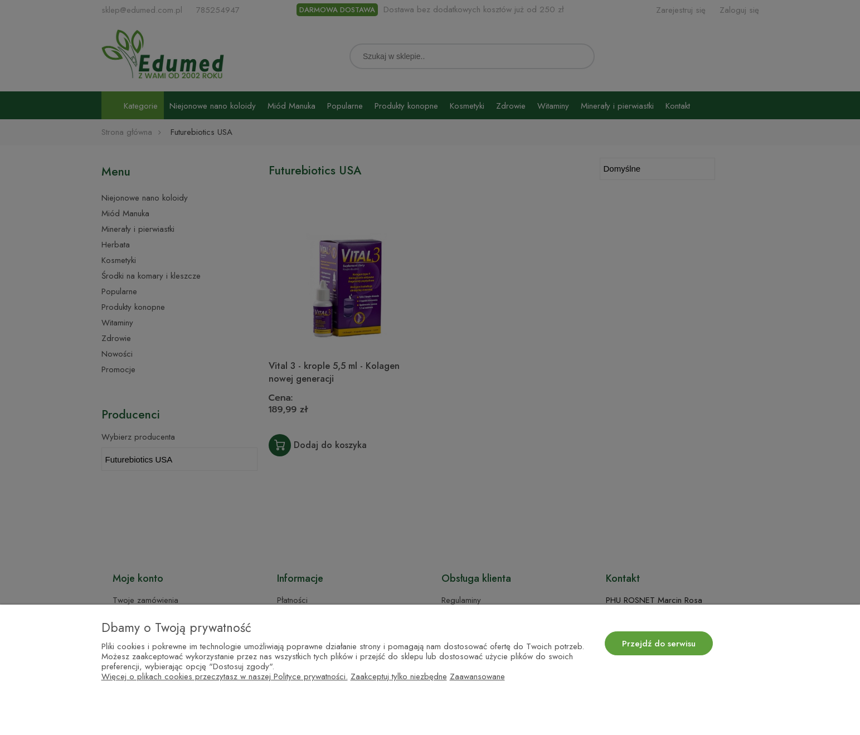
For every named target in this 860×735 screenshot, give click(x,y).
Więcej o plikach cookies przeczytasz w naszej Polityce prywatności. (224, 676)
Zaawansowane (477, 676)
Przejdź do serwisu (659, 643)
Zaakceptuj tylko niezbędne (399, 676)
